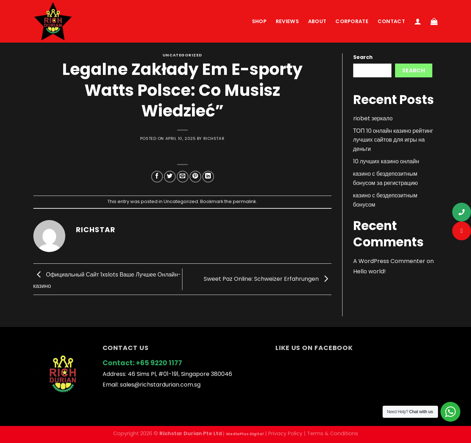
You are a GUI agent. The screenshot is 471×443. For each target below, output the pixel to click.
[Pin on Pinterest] (195, 176)
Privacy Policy (285, 433)
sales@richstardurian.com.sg (160, 385)
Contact (391, 21)
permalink (244, 201)
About (317, 21)
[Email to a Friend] (182, 176)
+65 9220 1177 (159, 363)
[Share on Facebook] (157, 176)
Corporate (351, 21)
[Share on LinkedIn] (208, 176)
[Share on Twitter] (170, 176)
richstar (213, 138)
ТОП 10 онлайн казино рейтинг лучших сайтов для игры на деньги (393, 140)
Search (363, 57)
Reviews (287, 21)
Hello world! (369, 271)
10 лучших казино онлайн (386, 161)
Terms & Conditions (332, 433)
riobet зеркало (373, 118)
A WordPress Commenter (389, 261)
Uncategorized (182, 55)
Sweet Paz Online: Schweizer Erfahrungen (268, 279)
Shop (259, 21)
